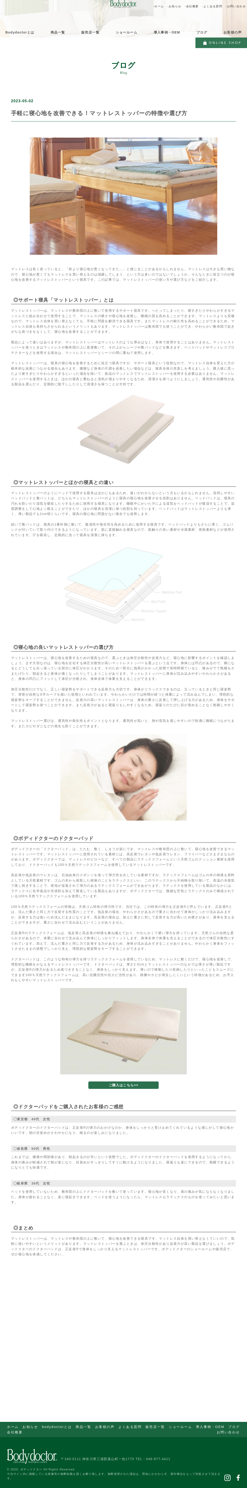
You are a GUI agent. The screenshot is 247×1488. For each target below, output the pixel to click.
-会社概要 (191, 6)
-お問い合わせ (236, 6)
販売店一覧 (90, 32)
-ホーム (158, 6)
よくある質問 (130, 1427)
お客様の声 (233, 32)
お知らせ (30, 1427)
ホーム (13, 1427)
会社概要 (14, 1432)
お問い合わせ (228, 1432)
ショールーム (126, 32)
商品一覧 (58, 32)
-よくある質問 (212, 6)
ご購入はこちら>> (123, 1094)
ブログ (201, 32)
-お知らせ (174, 6)
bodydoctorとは (57, 1427)
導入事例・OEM (167, 32)
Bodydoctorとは (19, 32)
